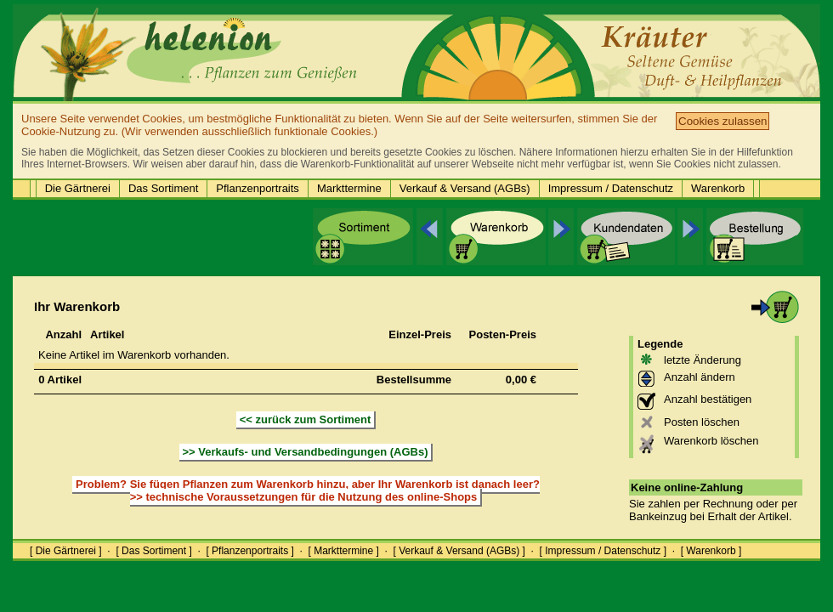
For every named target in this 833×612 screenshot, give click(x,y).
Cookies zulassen (722, 121)
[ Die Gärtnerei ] (66, 551)
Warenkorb (718, 188)
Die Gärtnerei (77, 188)
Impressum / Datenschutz (610, 188)
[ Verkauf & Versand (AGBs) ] (459, 551)
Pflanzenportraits (257, 188)
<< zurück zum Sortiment (305, 419)
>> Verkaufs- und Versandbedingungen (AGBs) (305, 451)
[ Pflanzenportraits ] (249, 551)
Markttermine (349, 188)
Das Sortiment (163, 188)
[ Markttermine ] (343, 551)
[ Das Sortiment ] (153, 551)
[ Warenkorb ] (711, 551)
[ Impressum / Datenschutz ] (603, 551)
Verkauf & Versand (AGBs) (465, 188)
